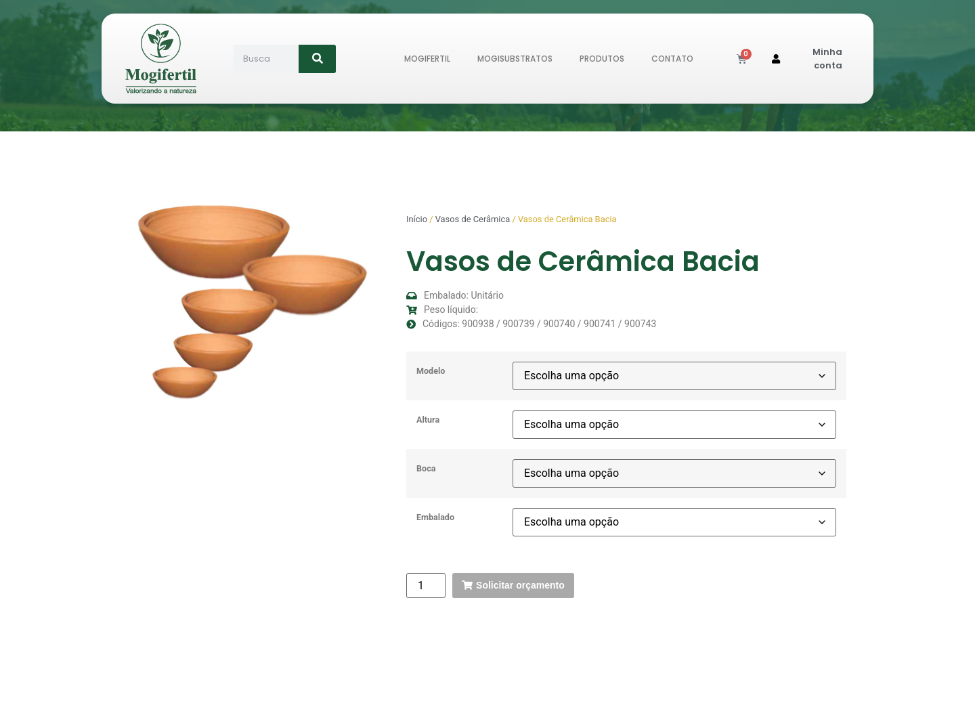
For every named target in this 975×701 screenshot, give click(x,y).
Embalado (435, 517)
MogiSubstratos (514, 58)
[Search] (317, 59)
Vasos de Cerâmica (473, 219)
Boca (425, 469)
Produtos (602, 58)
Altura (427, 420)
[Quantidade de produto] (426, 585)
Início (416, 219)
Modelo (430, 371)
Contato (672, 58)
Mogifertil (427, 58)
